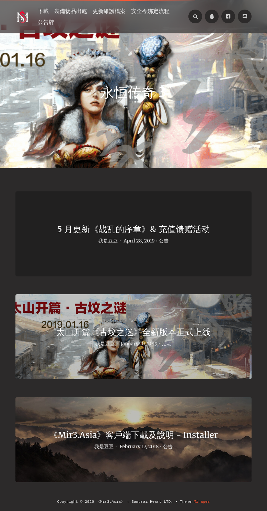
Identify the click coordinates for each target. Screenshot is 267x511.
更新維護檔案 (109, 11)
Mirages (202, 502)
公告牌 (46, 22)
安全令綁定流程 (150, 11)
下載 (43, 11)
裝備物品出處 (70, 11)
